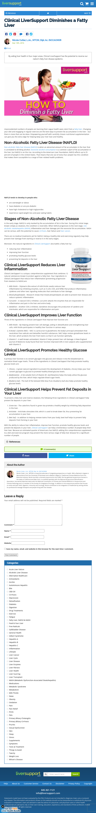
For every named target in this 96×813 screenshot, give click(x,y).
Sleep (11, 734)
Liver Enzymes (15, 664)
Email (7, 537)
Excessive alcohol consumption (43, 150)
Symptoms (13, 743)
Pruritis (12, 724)
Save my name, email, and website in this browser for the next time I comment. (40, 549)
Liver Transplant (15, 677)
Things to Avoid (15, 750)
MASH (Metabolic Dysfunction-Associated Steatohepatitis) (32, 680)
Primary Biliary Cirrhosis (19, 721)
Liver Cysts (13, 658)
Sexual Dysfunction (17, 728)
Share (25, 455)
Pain (11, 705)
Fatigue (12, 617)
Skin (11, 731)
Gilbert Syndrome (16, 636)
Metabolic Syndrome (17, 686)
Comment (9, 525)
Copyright (88, 783)
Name (7, 531)
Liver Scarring (14, 674)
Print (7, 48)
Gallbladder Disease (17, 629)
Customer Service (31, 783)
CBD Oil (12, 591)
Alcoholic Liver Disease (18, 572)
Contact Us (47, 783)
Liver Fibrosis (14, 667)
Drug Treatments (16, 610)
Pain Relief (13, 709)
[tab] (48, 441)
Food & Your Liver (16, 623)
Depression (13, 598)
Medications (14, 683)
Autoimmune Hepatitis (18, 585)
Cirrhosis (12, 595)
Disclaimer (60, 783)
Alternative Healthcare (18, 576)
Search (75, 774)
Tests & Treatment (16, 747)
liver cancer (65, 231)
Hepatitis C (13, 645)
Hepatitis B (13, 642)
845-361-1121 (48, 790)
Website (7, 543)
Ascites (12, 582)
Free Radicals (14, 626)
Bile (10, 588)
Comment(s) (48, 449)
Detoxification (14, 601)
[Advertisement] (48, 178)
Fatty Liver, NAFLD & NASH (19, 620)
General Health (15, 633)
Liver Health (14, 671)
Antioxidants (14, 579)
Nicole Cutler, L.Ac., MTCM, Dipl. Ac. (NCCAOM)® (36, 40)
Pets (11, 715)
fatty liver (78, 129)
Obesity (12, 699)
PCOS (11, 712)
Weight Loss (14, 756)
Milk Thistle (13, 693)
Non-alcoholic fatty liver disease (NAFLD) (20, 147)
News (11, 696)
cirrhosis (42, 231)
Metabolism (14, 690)
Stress (11, 737)
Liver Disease (14, 661)
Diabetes (12, 604)
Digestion (13, 607)
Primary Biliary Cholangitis (20, 718)
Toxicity (12, 753)
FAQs (6, 783)
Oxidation (13, 702)
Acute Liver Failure (16, 569)
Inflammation (14, 648)
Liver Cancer (14, 655)
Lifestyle (12, 652)
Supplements (14, 740)
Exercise (12, 614)
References (13, 442)
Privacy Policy (74, 783)
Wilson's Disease (16, 759)
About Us (16, 783)
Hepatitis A (13, 639)
